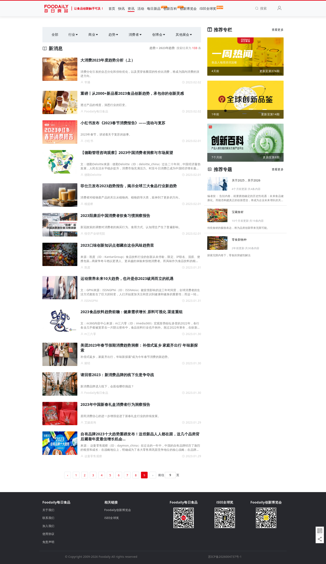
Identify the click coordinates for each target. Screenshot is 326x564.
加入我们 (48, 526)
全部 (55, 34)
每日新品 (154, 8)
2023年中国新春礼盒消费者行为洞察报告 (115, 404)
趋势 (114, 34)
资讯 (131, 8)
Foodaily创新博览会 (117, 510)
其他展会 (184, 34)
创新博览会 (188, 8)
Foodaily (105, 557)
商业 (93, 34)
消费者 (135, 34)
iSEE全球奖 (208, 8)
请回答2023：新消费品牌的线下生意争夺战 (117, 374)
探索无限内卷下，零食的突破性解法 (229, 255)
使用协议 (48, 534)
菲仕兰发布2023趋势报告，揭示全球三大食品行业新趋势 (128, 185)
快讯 (121, 8)
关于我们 (48, 510)
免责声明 (48, 542)
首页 (112, 8)
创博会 (159, 34)
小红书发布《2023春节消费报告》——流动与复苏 (122, 122)
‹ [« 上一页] (67, 475)
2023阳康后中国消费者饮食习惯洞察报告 (115, 215)
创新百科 (170, 8)
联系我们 (48, 518)
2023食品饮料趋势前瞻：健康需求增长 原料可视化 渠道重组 (131, 311)
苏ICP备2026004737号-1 (225, 557)
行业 (73, 34)
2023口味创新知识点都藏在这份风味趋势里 (117, 245)
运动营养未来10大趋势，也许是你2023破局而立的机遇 (126, 278)
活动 (140, 8)
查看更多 (278, 30)
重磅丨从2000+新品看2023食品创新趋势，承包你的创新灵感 (132, 93)
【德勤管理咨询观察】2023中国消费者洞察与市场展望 (126, 152)
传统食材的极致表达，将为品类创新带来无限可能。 (238, 228)
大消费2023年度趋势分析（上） (107, 60)
